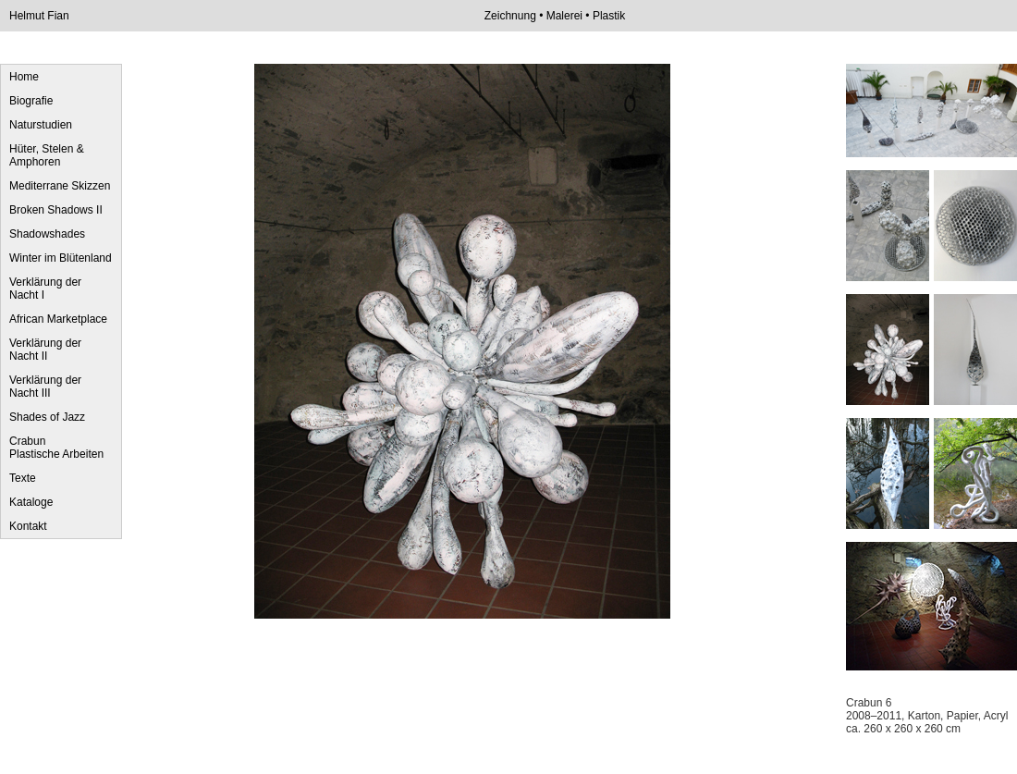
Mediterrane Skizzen (59, 185)
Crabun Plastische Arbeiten (56, 448)
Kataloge (31, 502)
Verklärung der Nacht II (45, 349)
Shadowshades (47, 233)
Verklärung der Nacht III (45, 386)
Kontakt (28, 526)
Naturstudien (40, 124)
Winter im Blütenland (60, 258)
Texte (22, 478)
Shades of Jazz (47, 417)
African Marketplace (58, 319)
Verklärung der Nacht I (45, 288)
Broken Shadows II (56, 209)
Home (24, 76)
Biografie (31, 100)
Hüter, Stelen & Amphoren (46, 155)
